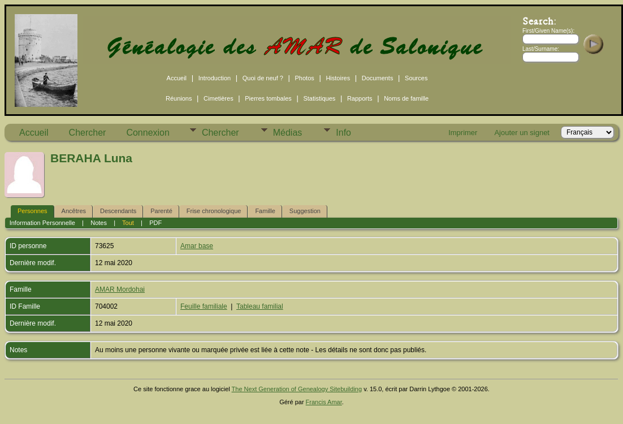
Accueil (177, 78)
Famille (265, 210)
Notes (98, 222)
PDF (155, 222)
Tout (128, 222)
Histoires (338, 78)
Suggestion (305, 210)
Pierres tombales (268, 98)
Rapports (360, 98)
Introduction (214, 78)
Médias (287, 132)
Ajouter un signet (522, 132)
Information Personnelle (42, 222)
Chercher (87, 132)
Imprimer (462, 132)
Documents (377, 78)
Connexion (148, 132)
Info (343, 132)
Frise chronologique (214, 210)
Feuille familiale (203, 306)
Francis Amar (324, 402)
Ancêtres (74, 210)
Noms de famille (406, 98)
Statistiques (319, 98)
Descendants (118, 210)
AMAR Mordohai (120, 289)
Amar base (196, 246)
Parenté (161, 210)
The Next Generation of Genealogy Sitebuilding (297, 389)
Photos (304, 78)
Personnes (32, 210)
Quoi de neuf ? (263, 78)
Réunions (179, 98)
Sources (416, 78)
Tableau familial (259, 306)
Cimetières (218, 98)
